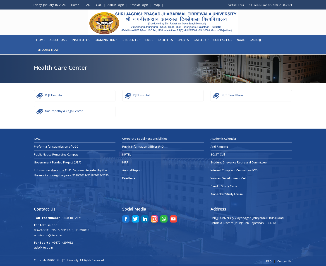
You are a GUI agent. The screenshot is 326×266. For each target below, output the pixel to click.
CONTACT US (222, 40)
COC (99, 5)
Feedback (128, 178)
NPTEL (126, 154)
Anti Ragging (219, 146)
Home (75, 5)
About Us (58, 40)
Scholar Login (139, 5)
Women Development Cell (228, 178)
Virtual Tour (236, 5)
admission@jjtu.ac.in (48, 235)
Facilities (165, 40)
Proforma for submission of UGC (56, 146)
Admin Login (116, 5)
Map (157, 5)
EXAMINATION (106, 40)
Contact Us (284, 261)
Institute (81, 40)
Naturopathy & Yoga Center (64, 111)
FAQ (87, 5)
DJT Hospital (141, 95)
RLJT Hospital (53, 95)
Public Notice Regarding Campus (56, 154)
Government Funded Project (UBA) (57, 162)
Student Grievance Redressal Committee (239, 162)
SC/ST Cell (218, 154)
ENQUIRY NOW (48, 50)
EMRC (149, 40)
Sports (183, 40)
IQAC (37, 139)
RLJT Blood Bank (232, 95)
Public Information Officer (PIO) (143, 146)
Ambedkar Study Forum (227, 194)
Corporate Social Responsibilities (145, 139)
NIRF (125, 162)
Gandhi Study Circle (224, 186)
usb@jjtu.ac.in (43, 247)
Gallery (201, 40)
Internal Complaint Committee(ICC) (234, 170)
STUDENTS (131, 40)
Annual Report (132, 170)
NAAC (241, 40)
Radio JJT (256, 40)
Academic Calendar (223, 139)
